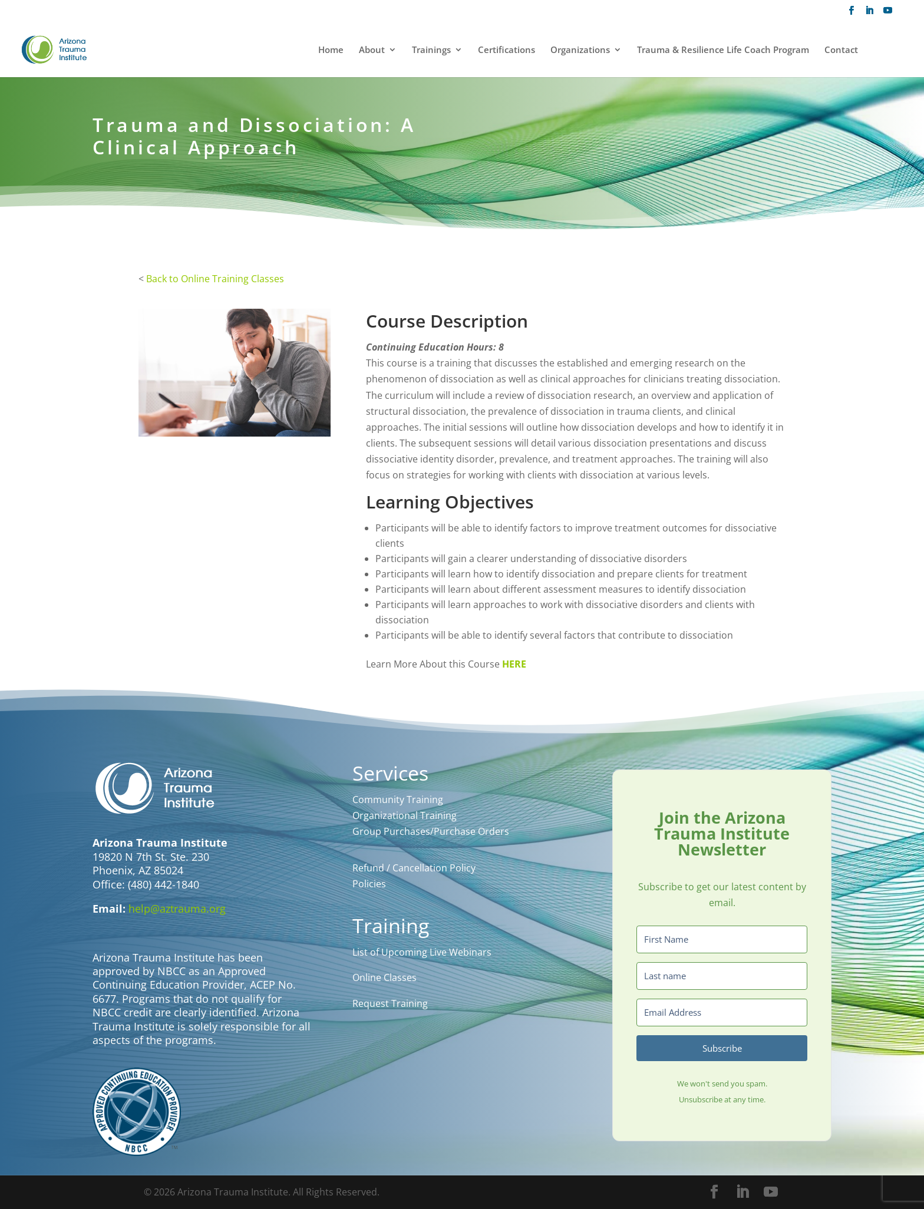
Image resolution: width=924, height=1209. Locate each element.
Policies (369, 883)
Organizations (580, 50)
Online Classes (384, 977)
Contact (841, 50)
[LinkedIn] (869, 14)
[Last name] (721, 976)
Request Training (390, 1003)
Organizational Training (404, 815)
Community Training (397, 799)
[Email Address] (721, 1012)
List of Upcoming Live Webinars (421, 952)
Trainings (431, 50)
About (372, 50)
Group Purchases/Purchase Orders (430, 831)
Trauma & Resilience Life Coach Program (723, 50)
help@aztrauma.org (177, 908)
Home (331, 50)
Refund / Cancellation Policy (414, 867)
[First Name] (721, 939)
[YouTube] (887, 14)
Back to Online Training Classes (215, 278)
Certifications (506, 50)
